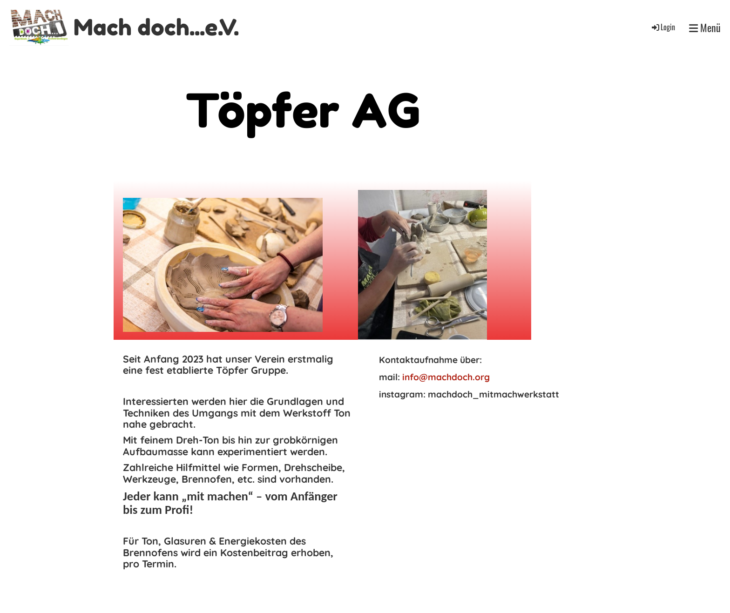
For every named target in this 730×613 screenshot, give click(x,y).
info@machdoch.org (446, 377)
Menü (705, 27)
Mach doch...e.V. (156, 26)
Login (662, 27)
